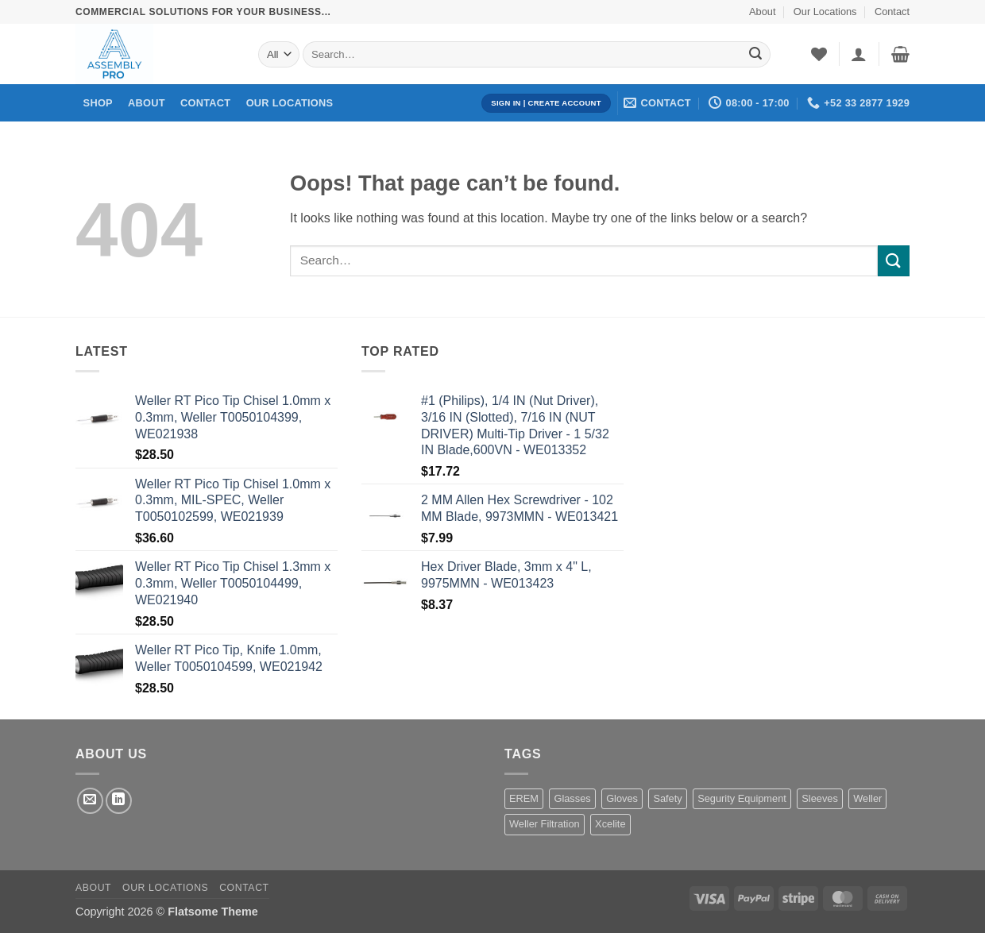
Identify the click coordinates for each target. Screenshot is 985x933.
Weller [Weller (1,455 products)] (867, 798)
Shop (98, 103)
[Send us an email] (90, 801)
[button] (859, 54)
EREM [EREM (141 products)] (524, 798)
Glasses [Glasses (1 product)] (572, 798)
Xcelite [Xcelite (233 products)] (610, 824)
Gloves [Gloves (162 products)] (622, 798)
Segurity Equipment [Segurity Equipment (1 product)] (741, 798)
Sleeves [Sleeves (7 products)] (820, 798)
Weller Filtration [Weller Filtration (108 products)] (544, 824)
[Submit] (755, 54)
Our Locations (825, 11)
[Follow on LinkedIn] (119, 801)
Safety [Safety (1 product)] (667, 798)
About (762, 11)
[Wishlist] (819, 54)
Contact (892, 11)
